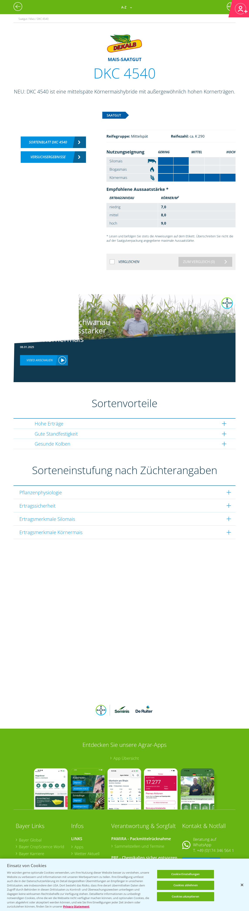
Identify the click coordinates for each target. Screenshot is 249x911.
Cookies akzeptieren (185, 896)
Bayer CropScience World (41, 818)
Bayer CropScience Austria (42, 832)
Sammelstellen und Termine (139, 817)
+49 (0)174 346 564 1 (215, 821)
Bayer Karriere (31, 825)
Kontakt (195, 833)
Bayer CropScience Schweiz (34, 841)
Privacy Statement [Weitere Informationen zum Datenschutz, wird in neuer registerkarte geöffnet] (76, 906)
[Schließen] (242, 885)
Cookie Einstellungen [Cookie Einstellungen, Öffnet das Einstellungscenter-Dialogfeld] (185, 874)
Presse (25, 851)
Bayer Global (30, 811)
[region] (124, 885)
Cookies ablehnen (185, 885)
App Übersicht (126, 729)
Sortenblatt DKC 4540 (48, 142)
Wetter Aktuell (86, 825)
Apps (78, 818)
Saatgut (81, 852)
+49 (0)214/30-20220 (215, 852)
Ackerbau (82, 845)
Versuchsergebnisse (48, 157)
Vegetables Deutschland (40, 858)
